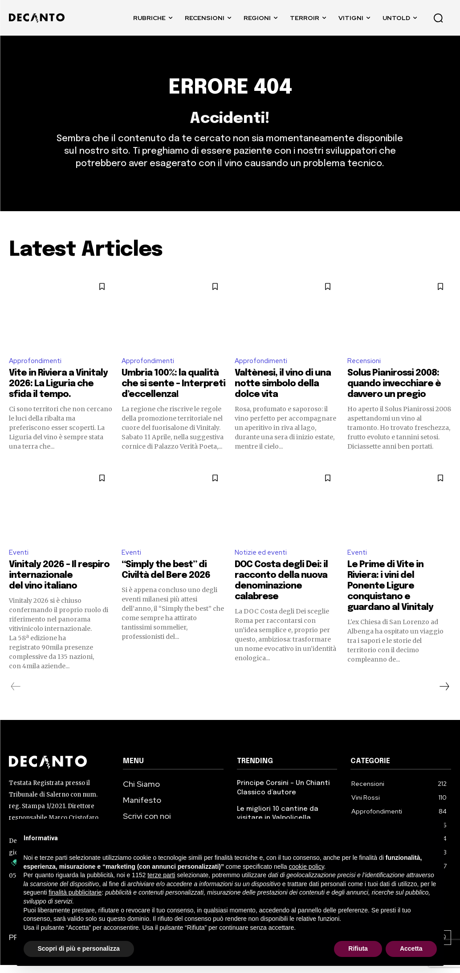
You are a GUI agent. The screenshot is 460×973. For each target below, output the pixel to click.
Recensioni (365, 368)
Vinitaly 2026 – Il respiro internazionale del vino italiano (59, 584)
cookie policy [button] (306, 866)
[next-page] (444, 696)
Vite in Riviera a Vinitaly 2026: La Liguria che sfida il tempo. (58, 392)
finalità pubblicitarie (75, 892)
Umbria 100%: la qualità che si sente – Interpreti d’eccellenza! (173, 392)
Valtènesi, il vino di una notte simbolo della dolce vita (283, 392)
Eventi (19, 561)
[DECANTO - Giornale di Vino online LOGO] (39, 18)
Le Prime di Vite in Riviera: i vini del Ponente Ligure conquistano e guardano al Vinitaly (390, 595)
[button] (438, 18)
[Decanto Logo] (59, 771)
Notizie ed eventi (263, 561)
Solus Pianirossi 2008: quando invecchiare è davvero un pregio (394, 392)
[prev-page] (16, 696)
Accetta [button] (411, 948)
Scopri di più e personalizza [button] (79, 948)
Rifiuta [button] (358, 948)
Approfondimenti (37, 368)
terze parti (161, 875)
